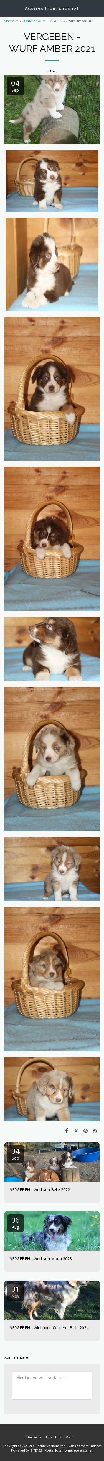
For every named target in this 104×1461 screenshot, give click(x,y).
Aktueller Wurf (34, 21)
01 (15, 1291)
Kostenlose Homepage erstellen (69, 1450)
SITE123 (36, 1450)
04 (15, 1153)
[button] (6, 8)
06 (15, 1222)
